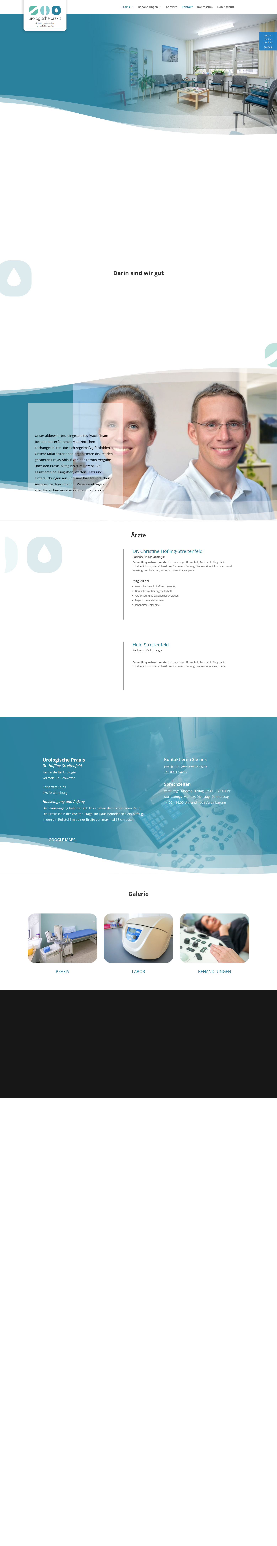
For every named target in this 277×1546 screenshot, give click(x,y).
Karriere (171, 7)
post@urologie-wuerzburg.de (185, 766)
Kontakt (187, 7)
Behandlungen (148, 7)
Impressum (205, 7)
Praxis (125, 7)
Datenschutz (226, 7)
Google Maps (62, 839)
